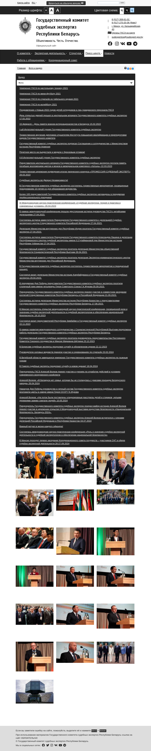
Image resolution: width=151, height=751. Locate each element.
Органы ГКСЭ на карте (123, 33)
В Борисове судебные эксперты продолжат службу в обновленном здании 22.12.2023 (63, 346)
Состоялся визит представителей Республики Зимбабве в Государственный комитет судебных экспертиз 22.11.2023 (73, 322)
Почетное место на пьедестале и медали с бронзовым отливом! (52, 152)
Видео (21, 77)
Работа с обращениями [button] (31, 60)
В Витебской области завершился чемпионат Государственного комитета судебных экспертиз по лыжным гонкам (73, 359)
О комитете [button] (24, 53)
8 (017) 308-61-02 (121, 19)
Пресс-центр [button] (93, 53)
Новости (109, 53)
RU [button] (34, 2)
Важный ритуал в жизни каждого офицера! (41, 426)
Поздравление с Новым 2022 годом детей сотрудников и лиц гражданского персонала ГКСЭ (66, 110)
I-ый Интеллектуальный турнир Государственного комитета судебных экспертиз (60, 129)
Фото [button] (75, 83)
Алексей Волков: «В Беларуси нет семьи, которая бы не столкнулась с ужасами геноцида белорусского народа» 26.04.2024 (72, 382)
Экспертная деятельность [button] (51, 53)
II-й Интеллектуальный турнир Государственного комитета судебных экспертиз (59, 157)
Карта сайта (23, 2)
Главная (21, 68)
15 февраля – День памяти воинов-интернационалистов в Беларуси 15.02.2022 (60, 124)
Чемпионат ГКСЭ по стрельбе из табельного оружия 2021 (48, 99)
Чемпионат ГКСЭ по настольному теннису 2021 (43, 88)
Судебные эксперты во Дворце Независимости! (43, 180)
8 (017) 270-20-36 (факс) (124, 22)
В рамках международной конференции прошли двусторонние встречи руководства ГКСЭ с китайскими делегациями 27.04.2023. (72, 213)
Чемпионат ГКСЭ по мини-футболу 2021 (40, 93)
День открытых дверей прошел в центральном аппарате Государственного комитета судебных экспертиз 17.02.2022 (73, 117)
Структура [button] (76, 53)
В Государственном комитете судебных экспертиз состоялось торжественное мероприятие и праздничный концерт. (74, 267)
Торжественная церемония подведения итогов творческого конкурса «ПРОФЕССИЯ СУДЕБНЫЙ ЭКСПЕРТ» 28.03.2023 (74, 173)
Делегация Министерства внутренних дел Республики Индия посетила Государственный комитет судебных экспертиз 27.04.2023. (74, 230)
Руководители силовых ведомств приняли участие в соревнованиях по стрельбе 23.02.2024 (66, 352)
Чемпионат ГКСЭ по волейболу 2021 (38, 104)
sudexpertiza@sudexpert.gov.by (127, 37)
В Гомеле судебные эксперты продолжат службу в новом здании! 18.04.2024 (58, 366)
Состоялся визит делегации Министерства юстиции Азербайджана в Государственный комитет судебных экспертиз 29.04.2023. (73, 276)
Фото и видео (35, 68)
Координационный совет (63, 60)
